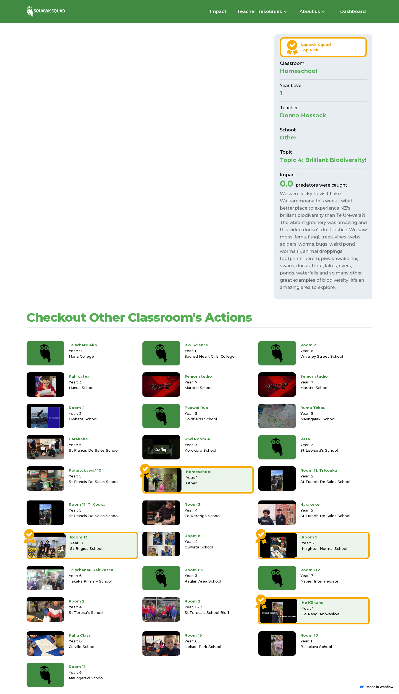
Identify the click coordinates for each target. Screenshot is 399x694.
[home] (46, 11)
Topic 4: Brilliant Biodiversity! (323, 160)
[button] (261, 11)
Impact (218, 11)
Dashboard (353, 11)
